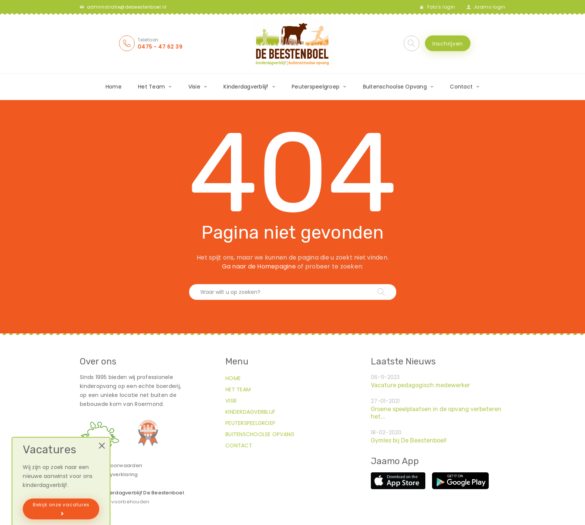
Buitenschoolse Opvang (395, 86)
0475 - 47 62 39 (160, 46)
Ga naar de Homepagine (259, 266)
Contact (461, 86)
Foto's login (441, 7)
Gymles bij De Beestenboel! (409, 440)
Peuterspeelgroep (316, 86)
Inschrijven (447, 43)
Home (114, 86)
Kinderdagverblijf (245, 86)
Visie (194, 86)
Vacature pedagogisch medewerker (420, 385)
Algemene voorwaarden (111, 465)
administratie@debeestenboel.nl (127, 7)
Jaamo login (489, 7)
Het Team (151, 86)
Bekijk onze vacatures (61, 504)
